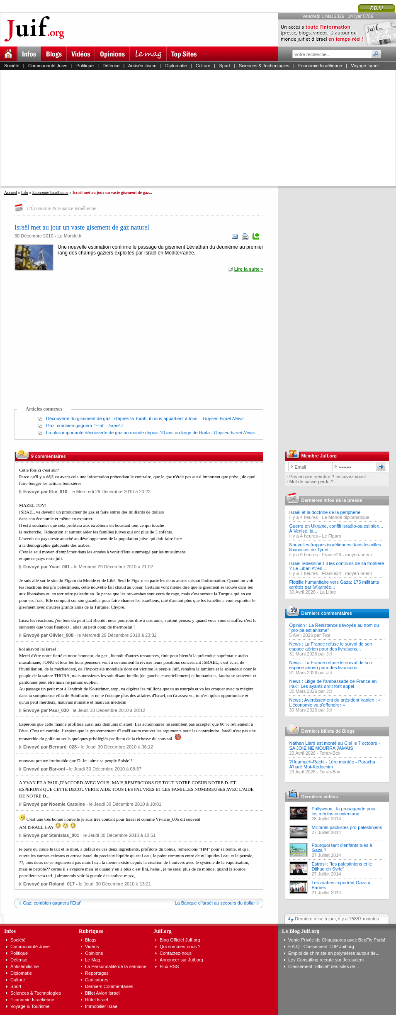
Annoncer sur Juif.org (181, 959)
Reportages (97, 973)
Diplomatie (176, 65)
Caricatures (96, 979)
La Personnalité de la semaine (115, 966)
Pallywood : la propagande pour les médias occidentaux (344, 811)
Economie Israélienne (320, 65)
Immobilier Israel (102, 1006)
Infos (10, 931)
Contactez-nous (176, 953)
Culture (203, 65)
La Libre (328, 591)
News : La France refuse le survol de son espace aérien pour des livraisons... (330, 646)
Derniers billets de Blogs (328, 731)
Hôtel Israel (96, 999)
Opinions (94, 953)
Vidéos (92, 946)
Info (24, 192)
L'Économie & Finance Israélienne (61, 208)
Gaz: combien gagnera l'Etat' (75, 425)
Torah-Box (329, 753)
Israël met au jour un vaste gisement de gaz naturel (82, 227)
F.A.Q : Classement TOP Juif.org (321, 946)
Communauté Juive (48, 65)
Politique (85, 65)
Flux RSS (169, 966)
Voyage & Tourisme (30, 1006)
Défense (110, 65)
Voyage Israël (365, 65)
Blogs (91, 939)
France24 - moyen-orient (347, 554)
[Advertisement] (181, 128)
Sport (224, 65)
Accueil (10, 192)
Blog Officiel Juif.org (180, 939)
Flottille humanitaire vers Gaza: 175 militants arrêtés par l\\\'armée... (334, 584)
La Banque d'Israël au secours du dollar (215, 902)
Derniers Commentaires (109, 986)
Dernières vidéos (319, 796)
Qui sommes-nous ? (180, 946)
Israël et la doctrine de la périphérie (325, 512)
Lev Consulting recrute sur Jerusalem (326, 959)
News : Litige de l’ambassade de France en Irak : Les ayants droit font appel (333, 684)
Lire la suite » (248, 269)
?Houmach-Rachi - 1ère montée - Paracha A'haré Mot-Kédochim (332, 764)
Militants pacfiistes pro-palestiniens (347, 827)
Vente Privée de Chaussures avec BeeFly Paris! (336, 939)
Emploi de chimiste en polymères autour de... (333, 953)
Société (11, 65)
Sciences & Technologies (264, 65)
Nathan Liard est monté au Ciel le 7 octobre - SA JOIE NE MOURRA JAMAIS (334, 746)
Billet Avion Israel (102, 993)
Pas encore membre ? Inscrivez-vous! (327, 476)
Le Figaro (331, 535)
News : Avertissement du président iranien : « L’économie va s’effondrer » (335, 702)
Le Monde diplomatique (345, 517)
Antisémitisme (142, 65)
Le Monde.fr (69, 235)
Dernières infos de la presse (331, 500)
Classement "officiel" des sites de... (323, 966)
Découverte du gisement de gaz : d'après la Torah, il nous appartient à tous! (122, 418)
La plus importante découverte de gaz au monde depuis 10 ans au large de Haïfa (128, 432)
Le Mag (92, 959)
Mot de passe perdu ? (311, 481)
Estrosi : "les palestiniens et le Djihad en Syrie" (342, 866)
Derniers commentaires (326, 613)
